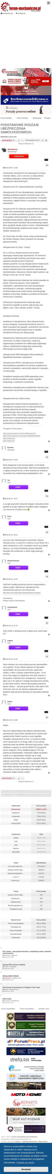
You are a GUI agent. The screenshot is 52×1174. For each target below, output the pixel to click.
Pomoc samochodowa (16, 923)
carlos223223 (16, 823)
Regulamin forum (16, 978)
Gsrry (9, 516)
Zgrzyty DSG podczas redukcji (14, 965)
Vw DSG (6, 966)
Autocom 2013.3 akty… (16, 870)
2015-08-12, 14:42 (10, 579)
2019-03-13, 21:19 (10, 626)
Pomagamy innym (16, 909)
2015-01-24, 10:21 (10, 535)
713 (38, 816)
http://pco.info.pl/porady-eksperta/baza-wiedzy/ (22, 593)
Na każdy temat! (16, 934)
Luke (16, 841)
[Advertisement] (24, 40)
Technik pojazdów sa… (16, 905)
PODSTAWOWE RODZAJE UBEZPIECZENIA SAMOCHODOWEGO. (20, 128)
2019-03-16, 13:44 (10, 659)
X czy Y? (16, 877)
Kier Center (7, 955)
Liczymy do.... (16, 880)
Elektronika (16, 938)
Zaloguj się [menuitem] (20, 13)
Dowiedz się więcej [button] (25, 1162)
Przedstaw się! (16, 927)
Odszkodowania (13, 561)
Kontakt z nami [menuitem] (44, 1009)
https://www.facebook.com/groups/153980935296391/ (21, 436)
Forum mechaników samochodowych (24, 1137)
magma (10, 641)
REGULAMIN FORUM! (11, 976)
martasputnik (12, 607)
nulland (15, 838)
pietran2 (6, 989)
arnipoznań (16, 816)
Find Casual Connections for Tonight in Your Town (21, 987)
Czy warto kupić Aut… (15, 866)
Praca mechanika (16, 930)
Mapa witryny (43, 1141)
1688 (38, 809)
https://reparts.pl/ (9, 441)
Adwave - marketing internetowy (26, 1141)
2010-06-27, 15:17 (10, 499)
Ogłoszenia (14, 955)
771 (38, 813)
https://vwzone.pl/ (9, 438)
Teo (8, 480)
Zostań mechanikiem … (16, 873)
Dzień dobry (7, 999)
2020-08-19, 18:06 (10, 720)
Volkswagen (13, 966)
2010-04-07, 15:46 (10, 168)
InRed (16, 820)
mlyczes (16, 848)
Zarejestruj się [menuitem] (7, 13)
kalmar (9, 702)
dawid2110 (16, 813)
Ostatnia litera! (16, 902)
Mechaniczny (12, 149)
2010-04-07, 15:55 (10, 460)
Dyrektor (10, 447)
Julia (16, 845)
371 (38, 823)
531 (38, 820)
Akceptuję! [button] (26, 1169)
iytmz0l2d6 (16, 852)
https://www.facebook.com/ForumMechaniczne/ (19, 433)
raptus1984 (13, 137)
